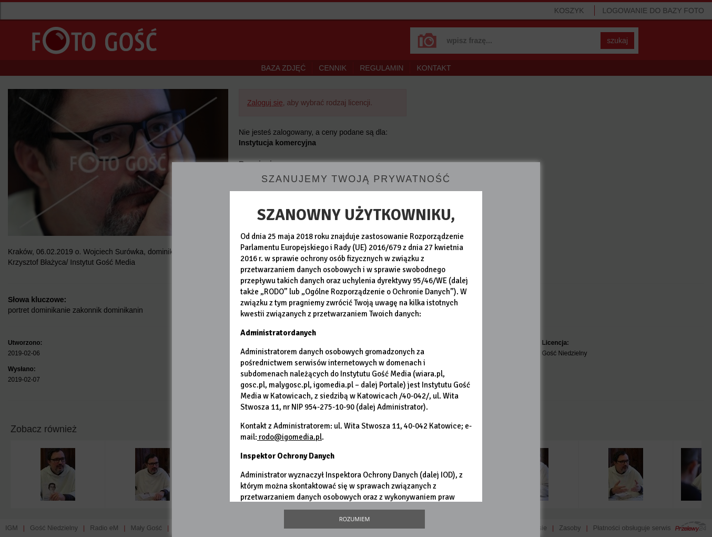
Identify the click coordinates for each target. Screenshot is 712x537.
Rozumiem (354, 519)
